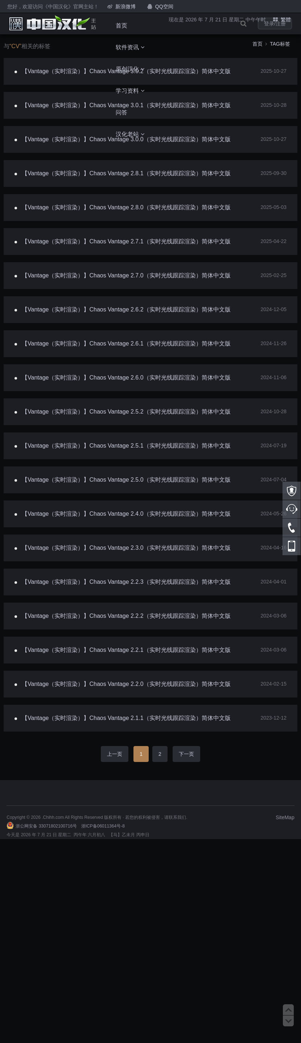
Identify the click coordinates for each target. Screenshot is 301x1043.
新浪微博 (125, 6)
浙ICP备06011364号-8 (103, 826)
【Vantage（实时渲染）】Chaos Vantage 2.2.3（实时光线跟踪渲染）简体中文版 (126, 582)
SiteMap (285, 817)
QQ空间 (164, 6)
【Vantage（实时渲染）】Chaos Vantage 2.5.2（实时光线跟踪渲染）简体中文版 (126, 412)
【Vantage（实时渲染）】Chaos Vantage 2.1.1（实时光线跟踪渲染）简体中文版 (126, 718)
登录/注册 (275, 23)
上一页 (114, 754)
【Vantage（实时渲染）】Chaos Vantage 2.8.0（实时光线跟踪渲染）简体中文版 (126, 207)
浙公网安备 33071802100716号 (46, 826)
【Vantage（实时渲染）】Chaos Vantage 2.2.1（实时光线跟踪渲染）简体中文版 (126, 650)
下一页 (186, 754)
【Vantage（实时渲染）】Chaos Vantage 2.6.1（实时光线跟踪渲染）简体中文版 (126, 343)
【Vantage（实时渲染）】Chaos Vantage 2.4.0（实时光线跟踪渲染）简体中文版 (126, 514)
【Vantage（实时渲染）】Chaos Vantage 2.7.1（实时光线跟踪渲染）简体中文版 (126, 241)
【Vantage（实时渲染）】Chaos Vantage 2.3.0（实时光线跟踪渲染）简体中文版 (126, 548)
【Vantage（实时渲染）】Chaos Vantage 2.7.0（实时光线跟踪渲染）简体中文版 (126, 275)
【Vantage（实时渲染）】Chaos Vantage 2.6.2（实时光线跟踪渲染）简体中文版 (126, 309)
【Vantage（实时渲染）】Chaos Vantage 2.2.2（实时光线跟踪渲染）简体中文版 (126, 616)
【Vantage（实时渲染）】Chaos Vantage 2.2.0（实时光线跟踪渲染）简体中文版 (126, 684)
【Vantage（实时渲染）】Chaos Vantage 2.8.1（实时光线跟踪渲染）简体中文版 (126, 173)
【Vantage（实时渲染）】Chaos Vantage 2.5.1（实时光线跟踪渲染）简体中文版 (126, 446)
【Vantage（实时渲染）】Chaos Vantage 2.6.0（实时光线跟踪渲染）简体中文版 (126, 377)
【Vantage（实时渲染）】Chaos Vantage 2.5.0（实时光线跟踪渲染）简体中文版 (126, 480)
